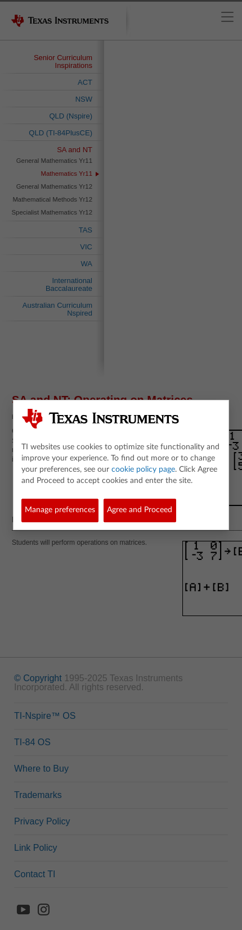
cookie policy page (143, 469)
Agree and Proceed (139, 510)
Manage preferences (60, 510)
